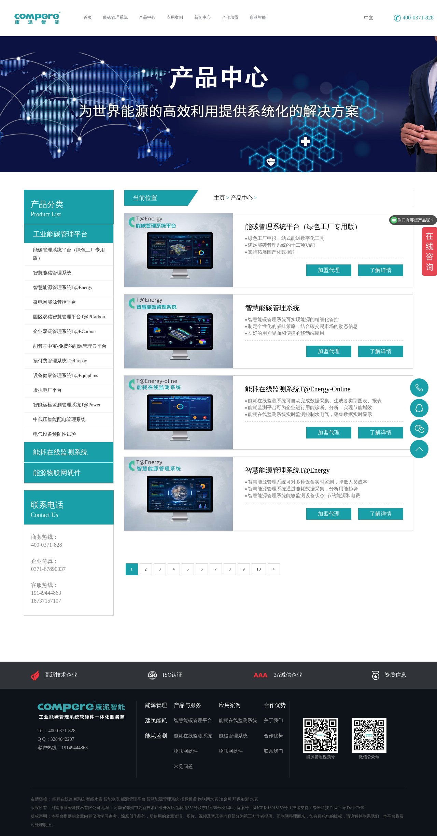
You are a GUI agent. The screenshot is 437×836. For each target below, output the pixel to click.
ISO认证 (165, 675)
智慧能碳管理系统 (52, 272)
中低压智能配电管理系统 (59, 419)
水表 (254, 799)
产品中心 (242, 198)
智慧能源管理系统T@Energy (63, 287)
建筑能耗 (156, 720)
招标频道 (188, 799)
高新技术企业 (54, 675)
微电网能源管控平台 (54, 302)
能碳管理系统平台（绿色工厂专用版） (69, 254)
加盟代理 (329, 270)
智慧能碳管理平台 (193, 720)
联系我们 (273, 751)
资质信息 (389, 675)
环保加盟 (240, 799)
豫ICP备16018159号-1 (272, 807)
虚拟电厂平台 (47, 390)
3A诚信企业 (277, 675)
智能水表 (94, 799)
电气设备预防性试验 (54, 434)
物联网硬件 (186, 751)
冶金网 (225, 799)
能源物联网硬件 (57, 472)
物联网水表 (208, 799)
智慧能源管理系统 (162, 799)
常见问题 (183, 766)
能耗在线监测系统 (60, 452)
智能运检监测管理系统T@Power (66, 404)
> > (235, 198)
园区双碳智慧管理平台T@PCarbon (69, 316)
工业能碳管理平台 (60, 234)
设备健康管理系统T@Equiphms (65, 375)
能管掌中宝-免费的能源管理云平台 (70, 346)
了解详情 (381, 270)
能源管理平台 (133, 799)
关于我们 (273, 720)
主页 (219, 198)
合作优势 (275, 705)
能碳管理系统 (233, 735)
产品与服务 (187, 705)
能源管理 (156, 705)
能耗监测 (156, 736)
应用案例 (230, 705)
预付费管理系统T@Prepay (60, 360)
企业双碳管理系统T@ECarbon (64, 331)
